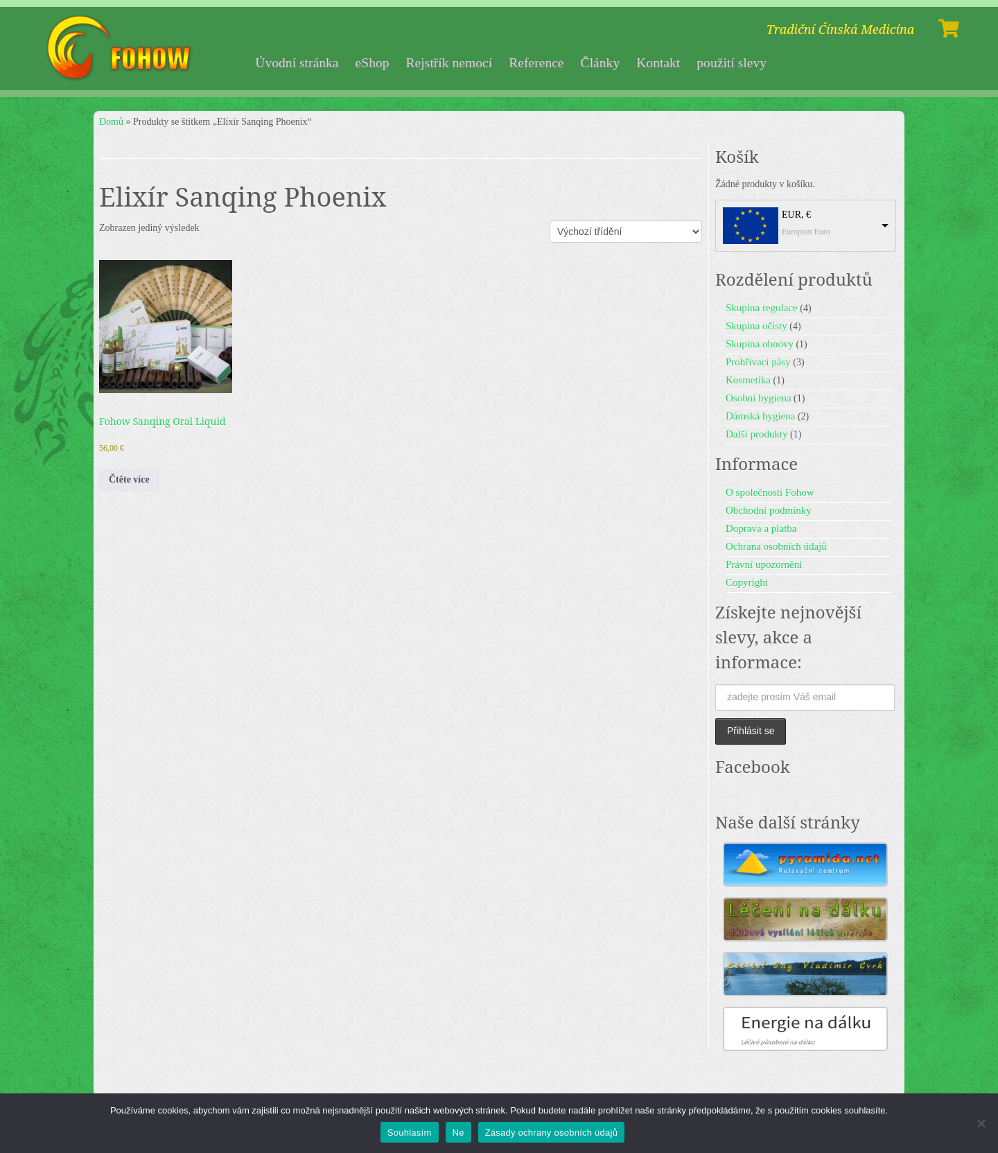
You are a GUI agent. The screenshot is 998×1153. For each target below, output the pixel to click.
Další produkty (757, 434)
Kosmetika (748, 379)
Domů (111, 121)
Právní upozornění (764, 564)
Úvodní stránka (296, 62)
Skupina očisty (756, 325)
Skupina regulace (762, 307)
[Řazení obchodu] (626, 231)
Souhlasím (409, 1132)
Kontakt (658, 62)
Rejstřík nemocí (449, 62)
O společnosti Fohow (770, 492)
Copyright (747, 582)
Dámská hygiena (760, 416)
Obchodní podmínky (769, 510)
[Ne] (981, 1123)
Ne (458, 1132)
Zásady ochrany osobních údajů (551, 1132)
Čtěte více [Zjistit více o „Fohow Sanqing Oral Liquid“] (129, 479)
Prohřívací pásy (758, 361)
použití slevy (732, 62)
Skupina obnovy (760, 343)
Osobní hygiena (758, 398)
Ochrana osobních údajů (776, 546)
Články (600, 62)
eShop (372, 62)
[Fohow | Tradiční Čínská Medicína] (121, 48)
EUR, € (796, 214)
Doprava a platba (761, 528)
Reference (536, 62)
